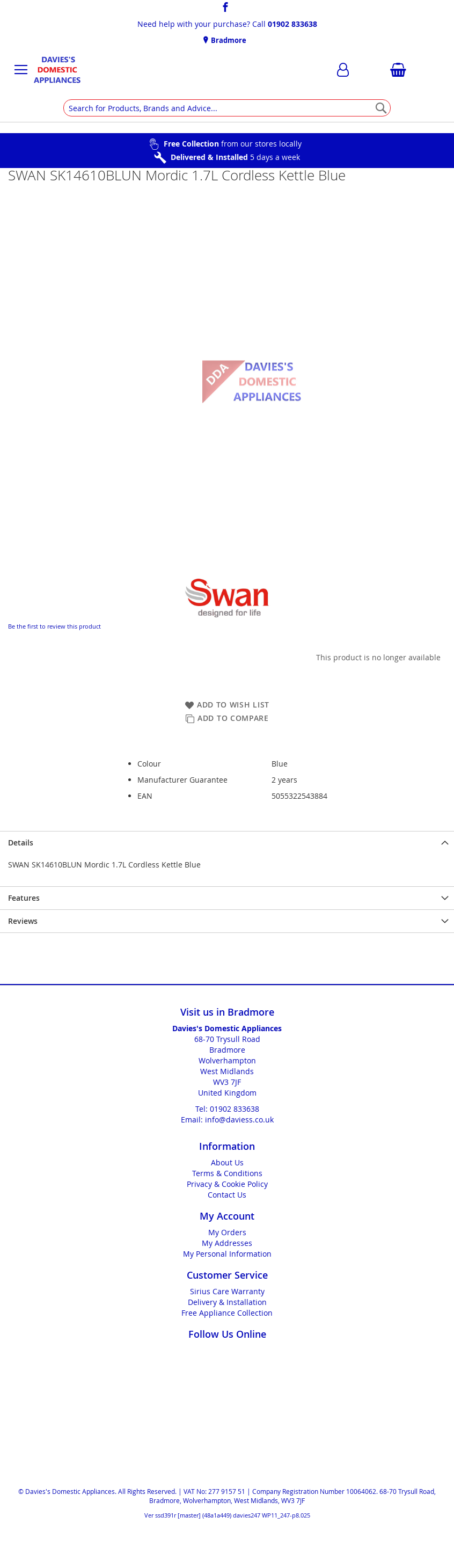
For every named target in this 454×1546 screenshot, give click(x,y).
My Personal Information (227, 1254)
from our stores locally (233, 143)
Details (20, 842)
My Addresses (227, 1243)
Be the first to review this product (54, 626)
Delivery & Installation (227, 1302)
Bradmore (227, 40)
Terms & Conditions (227, 1173)
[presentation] (227, 842)
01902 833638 (292, 24)
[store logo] (56, 70)
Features (24, 898)
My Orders (227, 1232)
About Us (227, 1162)
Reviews (23, 921)
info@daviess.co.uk (239, 1119)
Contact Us (227, 1195)
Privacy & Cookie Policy (227, 1184)
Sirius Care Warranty (227, 1291)
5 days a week (235, 157)
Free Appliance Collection (227, 1313)
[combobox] (227, 107)
